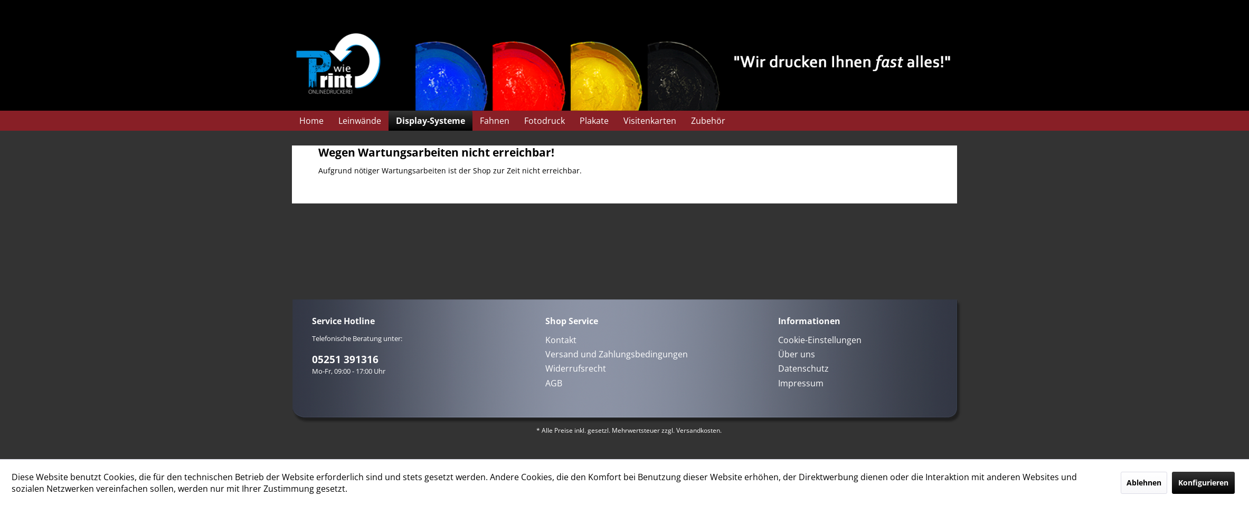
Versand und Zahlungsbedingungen (616, 354)
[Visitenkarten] (650, 121)
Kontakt (560, 340)
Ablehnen (1144, 483)
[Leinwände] (360, 121)
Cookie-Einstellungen (820, 340)
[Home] (311, 121)
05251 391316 (345, 359)
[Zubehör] (708, 121)
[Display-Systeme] (430, 121)
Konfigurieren (1203, 483)
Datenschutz (803, 368)
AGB (553, 383)
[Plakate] (594, 121)
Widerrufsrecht (575, 368)
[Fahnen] (494, 121)
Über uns (796, 354)
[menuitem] (311, 121)
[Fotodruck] (544, 121)
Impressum (801, 383)
